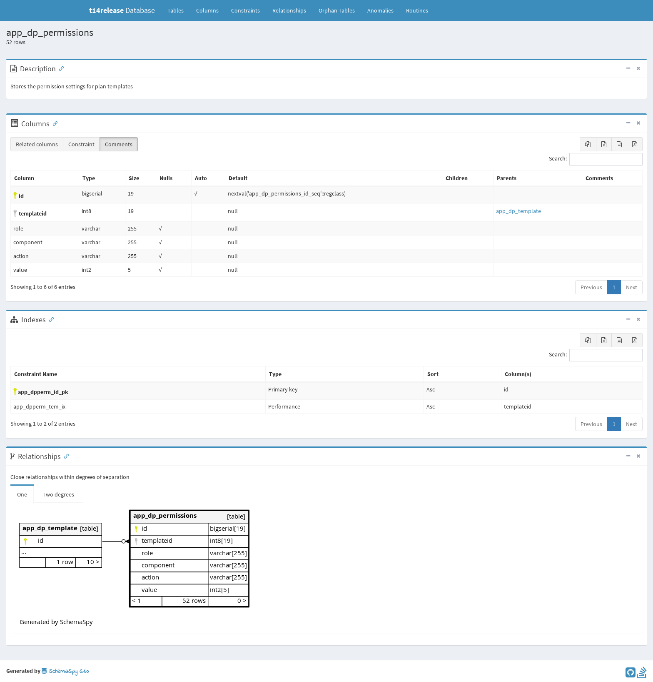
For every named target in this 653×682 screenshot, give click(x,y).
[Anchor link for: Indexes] (49, 319)
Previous (591, 287)
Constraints (245, 10)
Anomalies (380, 10)
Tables (178, 10)
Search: (596, 159)
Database (122, 10)
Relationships (289, 10)
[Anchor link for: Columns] (53, 123)
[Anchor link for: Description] (59, 68)
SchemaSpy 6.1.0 (65, 671)
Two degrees (58, 494)
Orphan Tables (337, 10)
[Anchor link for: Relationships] (64, 455)
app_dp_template (518, 211)
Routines (417, 10)
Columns (207, 10)
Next (631, 287)
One (22, 494)
